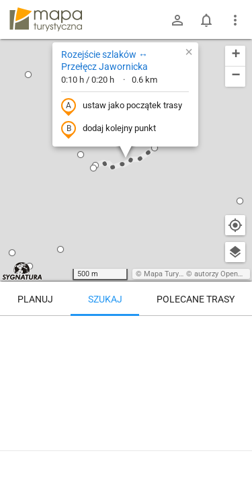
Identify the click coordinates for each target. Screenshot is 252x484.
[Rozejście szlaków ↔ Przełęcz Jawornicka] (126, 373)
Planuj (35, 299)
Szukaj (105, 299)
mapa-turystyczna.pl (45, 19)
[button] (80, 154)
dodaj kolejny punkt (108, 129)
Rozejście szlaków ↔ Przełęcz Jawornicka (104, 60)
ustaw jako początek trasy (121, 106)
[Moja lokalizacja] (235, 225)
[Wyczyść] (235, 330)
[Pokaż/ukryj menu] (235, 20)
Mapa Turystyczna (174, 274)
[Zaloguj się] (177, 20)
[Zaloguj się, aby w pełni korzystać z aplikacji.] (234, 447)
